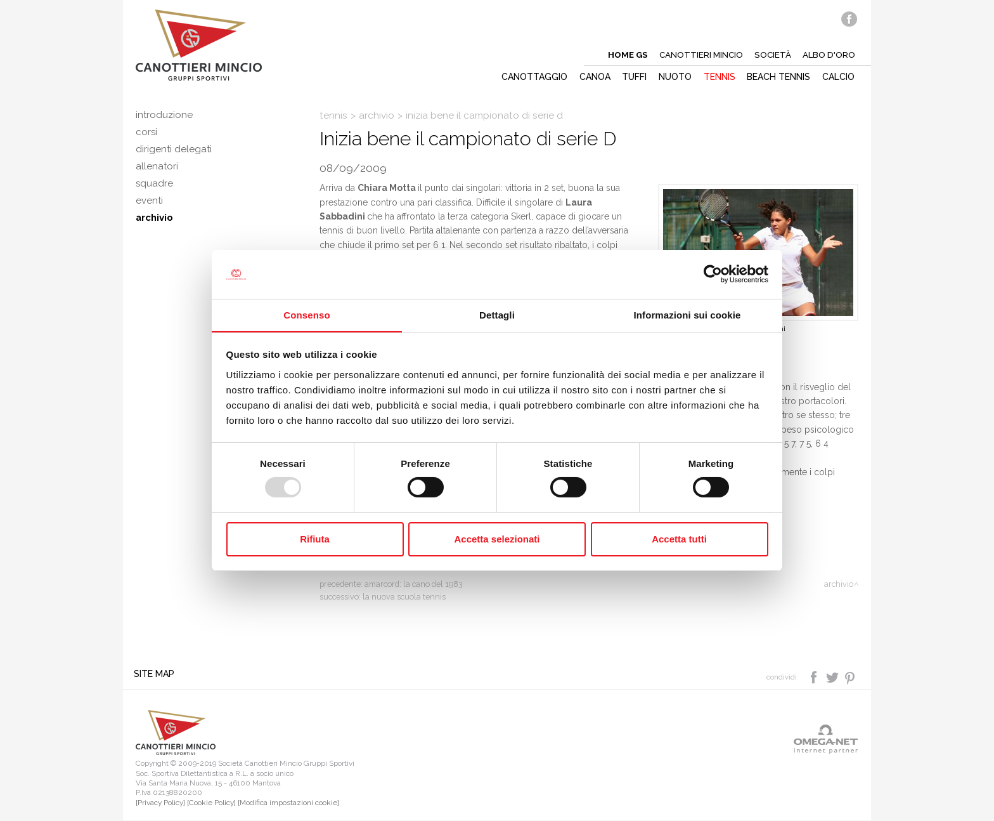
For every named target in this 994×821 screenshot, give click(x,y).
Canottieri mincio (698, 54)
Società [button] (771, 54)
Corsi (147, 133)
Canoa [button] (591, 77)
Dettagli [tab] (497, 314)
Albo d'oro (828, 54)
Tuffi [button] (631, 77)
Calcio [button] (839, 77)
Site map (156, 674)
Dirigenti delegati (174, 152)
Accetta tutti (679, 539)
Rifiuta (315, 539)
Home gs (622, 54)
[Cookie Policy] (211, 803)
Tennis (333, 115)
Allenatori (157, 171)
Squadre (155, 191)
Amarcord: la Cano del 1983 (414, 584)
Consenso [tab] (306, 314)
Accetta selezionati (496, 539)
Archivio (155, 229)
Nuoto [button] (673, 77)
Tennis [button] (718, 77)
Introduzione (164, 114)
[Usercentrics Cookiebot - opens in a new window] (712, 274)
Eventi (150, 210)
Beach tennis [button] (778, 77)
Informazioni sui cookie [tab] (687, 314)
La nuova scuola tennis (404, 596)
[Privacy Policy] (160, 803)
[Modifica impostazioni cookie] (288, 803)
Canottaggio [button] (530, 77)
